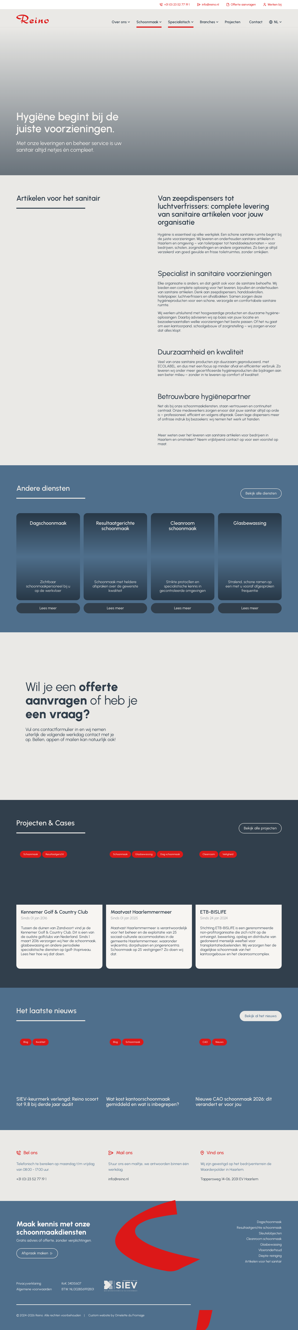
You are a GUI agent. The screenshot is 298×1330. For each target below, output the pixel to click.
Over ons (119, 22)
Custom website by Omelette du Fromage (116, 1315)
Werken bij (272, 4)
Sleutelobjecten (270, 1233)
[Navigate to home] (32, 19)
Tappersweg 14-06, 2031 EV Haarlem (229, 1179)
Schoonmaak (147, 22)
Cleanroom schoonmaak (264, 1239)
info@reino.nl (208, 4)
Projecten (232, 22)
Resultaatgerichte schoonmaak (259, 1227)
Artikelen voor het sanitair (263, 1261)
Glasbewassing (271, 1244)
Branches (207, 22)
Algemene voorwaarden (34, 1289)
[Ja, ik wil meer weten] (149, 716)
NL (276, 22)
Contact (255, 22)
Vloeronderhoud (270, 1250)
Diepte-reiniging (270, 1256)
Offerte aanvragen (241, 4)
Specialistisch (179, 22)
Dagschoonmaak (269, 1222)
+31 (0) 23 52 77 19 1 (174, 4)
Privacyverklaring (28, 1283)
